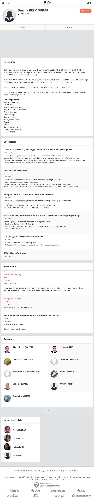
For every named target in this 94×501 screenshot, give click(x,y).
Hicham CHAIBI (67, 347)
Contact (20, 477)
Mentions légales (84, 477)
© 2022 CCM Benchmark (57, 479)
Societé (43, 477)
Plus (47, 410)
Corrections (44, 479)
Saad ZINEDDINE (20, 383)
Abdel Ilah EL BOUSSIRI (23, 347)
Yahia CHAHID (66, 383)
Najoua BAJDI (18, 447)
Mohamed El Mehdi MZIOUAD (26, 371)
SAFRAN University (12, 274)
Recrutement (35, 477)
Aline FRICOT (18, 438)
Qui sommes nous (10, 477)
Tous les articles (34, 479)
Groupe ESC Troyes (12, 298)
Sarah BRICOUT (19, 455)
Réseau (70, 27)
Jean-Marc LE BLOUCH (23, 359)
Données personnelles (54, 477)
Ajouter (87, 11)
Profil (22, 27)
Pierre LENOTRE (67, 371)
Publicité (26, 477)
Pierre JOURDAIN (19, 430)
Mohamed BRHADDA (69, 359)
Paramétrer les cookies (70, 477)
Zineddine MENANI (21, 396)
